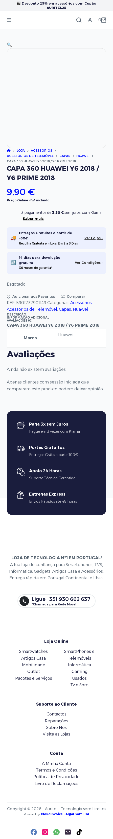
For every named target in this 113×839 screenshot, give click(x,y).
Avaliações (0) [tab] (20, 320)
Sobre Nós (56, 727)
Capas (65, 309)
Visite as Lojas (56, 734)
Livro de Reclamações (56, 783)
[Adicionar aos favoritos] (31, 297)
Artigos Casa (33, 658)
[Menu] (9, 20)
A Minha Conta (56, 763)
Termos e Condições (56, 770)
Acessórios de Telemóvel (32, 309)
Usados (79, 678)
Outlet (33, 671)
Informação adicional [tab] (28, 317)
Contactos (56, 714)
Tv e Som (79, 685)
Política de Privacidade (56, 776)
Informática (79, 664)
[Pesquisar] (78, 20)
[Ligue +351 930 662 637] (56, 601)
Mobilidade (33, 664)
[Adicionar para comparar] (73, 297)
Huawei (80, 309)
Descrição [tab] (16, 314)
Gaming (79, 671)
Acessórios (81, 302)
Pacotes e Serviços (33, 678)
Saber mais (33, 218)
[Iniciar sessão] (90, 20)
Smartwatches (33, 651)
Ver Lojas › (93, 238)
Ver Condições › (89, 262)
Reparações (56, 721)
